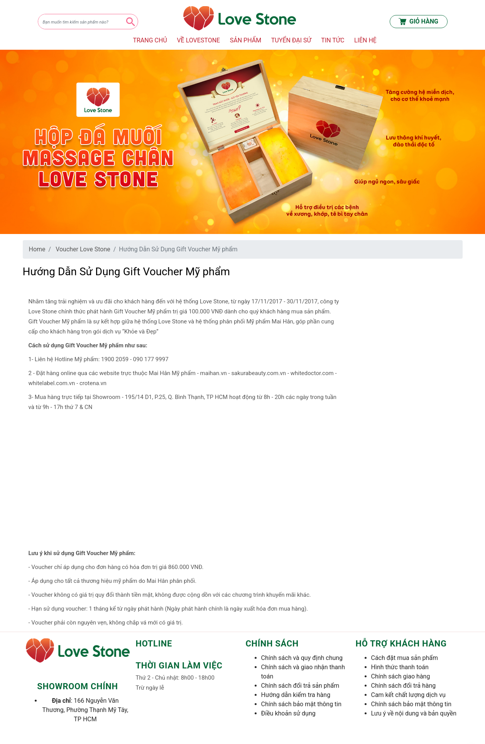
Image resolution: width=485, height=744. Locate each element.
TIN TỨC (332, 40)
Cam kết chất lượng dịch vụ (408, 695)
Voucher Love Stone (83, 249)
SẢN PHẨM (245, 40)
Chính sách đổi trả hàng (403, 685)
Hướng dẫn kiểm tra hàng (296, 695)
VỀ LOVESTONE (198, 40)
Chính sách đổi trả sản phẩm (300, 685)
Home (37, 249)
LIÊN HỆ (365, 40)
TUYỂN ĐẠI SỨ (291, 40)
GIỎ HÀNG (418, 21)
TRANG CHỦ (150, 40)
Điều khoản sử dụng (288, 713)
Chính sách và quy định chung (302, 658)
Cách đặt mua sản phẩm (404, 658)
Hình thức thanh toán (400, 667)
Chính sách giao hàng (400, 676)
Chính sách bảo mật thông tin (301, 704)
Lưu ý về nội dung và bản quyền (414, 713)
